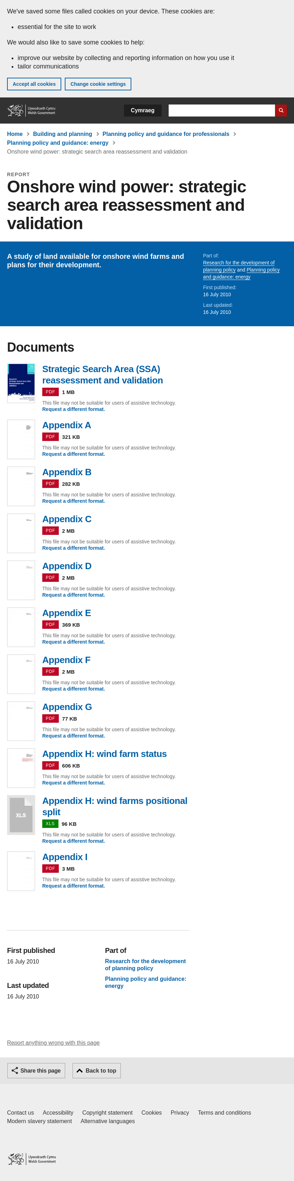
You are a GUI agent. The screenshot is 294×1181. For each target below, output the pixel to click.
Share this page (40, 1071)
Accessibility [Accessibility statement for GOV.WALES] (58, 1113)
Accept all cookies (34, 84)
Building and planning (62, 134)
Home (15, 134)
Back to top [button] (101, 1071)
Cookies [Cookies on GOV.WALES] (152, 1113)
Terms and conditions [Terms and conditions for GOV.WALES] (224, 1113)
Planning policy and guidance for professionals (165, 134)
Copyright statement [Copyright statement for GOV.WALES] (107, 1113)
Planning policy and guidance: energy (57, 143)
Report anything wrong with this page (53, 1043)
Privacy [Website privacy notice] (180, 1113)
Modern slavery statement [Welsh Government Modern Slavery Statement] (39, 1121)
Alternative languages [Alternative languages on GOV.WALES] (108, 1121)
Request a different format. (73, 409)
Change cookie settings (98, 84)
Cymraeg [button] (143, 110)
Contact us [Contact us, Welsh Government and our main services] (20, 1113)
